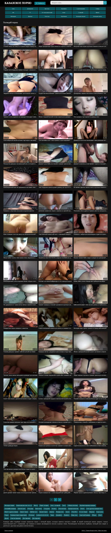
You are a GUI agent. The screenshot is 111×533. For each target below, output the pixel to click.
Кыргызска (99, 512)
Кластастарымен (16, 518)
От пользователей (47, 12)
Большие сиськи (80, 16)
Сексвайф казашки (10, 509)
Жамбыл (66, 515)
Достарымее (26, 518)
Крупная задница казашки (87, 505)
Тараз (52, 515)
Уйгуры (94, 515)
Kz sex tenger (83, 512)
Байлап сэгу (33, 512)
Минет (97, 12)
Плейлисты (40, 3)
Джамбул (59, 515)
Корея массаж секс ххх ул (24, 505)
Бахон (67, 512)
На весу (54, 509)
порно (18, 2)
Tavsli (64, 505)
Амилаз (52, 512)
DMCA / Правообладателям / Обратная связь (94, 530)
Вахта (35, 505)
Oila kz (82, 509)
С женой (80, 12)
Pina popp (30, 509)
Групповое (64, 16)
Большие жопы (97, 16)
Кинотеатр (38, 509)
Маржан (91, 512)
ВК (13, 12)
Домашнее (30, 9)
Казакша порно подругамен (19, 515)
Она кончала (62, 509)
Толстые (47, 16)
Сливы (97, 9)
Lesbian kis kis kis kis (42, 515)
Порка (6, 515)
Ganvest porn (21, 509)
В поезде (31, 515)
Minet (100, 515)
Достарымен (36, 518)
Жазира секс (60, 512)
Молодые (13, 16)
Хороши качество (73, 509)
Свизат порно (24, 512)
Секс (13, 9)
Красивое (64, 9)
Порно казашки (8, 530)
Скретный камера (85, 515)
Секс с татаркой (55, 505)
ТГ (30, 12)
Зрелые (30, 16)
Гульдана (47, 509)
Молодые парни (9, 505)
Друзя (6, 518)
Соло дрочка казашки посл (94, 509)
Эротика (47, 9)
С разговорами (81, 9)
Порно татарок (44, 505)
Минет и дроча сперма (11, 512)
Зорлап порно (43, 512)
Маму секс (74, 515)
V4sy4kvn (74, 512)
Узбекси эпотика (73, 505)
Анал (63, 12)
